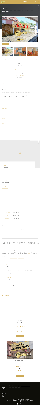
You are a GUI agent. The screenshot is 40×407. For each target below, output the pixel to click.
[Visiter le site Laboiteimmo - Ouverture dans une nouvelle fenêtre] (20, 404)
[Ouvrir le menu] (38, 2)
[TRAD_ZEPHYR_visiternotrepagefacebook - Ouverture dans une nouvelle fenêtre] (10, 388)
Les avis (23, 1)
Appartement (28, 10)
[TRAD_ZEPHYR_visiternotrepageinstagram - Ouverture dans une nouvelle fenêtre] (19, 388)
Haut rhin (18, 10)
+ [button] (38, 141)
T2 (31, 10)
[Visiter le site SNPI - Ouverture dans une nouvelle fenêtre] (3, 397)
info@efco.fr (16, 215)
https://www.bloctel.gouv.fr (5, 255)
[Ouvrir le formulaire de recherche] (33, 2)
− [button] (38, 142)
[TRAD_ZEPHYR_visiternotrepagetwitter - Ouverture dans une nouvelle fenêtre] (13, 388)
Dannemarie (23, 10)
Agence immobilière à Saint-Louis (7, 10)
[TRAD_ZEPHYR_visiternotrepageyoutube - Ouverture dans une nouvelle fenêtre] (16, 388)
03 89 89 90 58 (16, 212)
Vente (15, 10)
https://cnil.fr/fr (29, 253)
